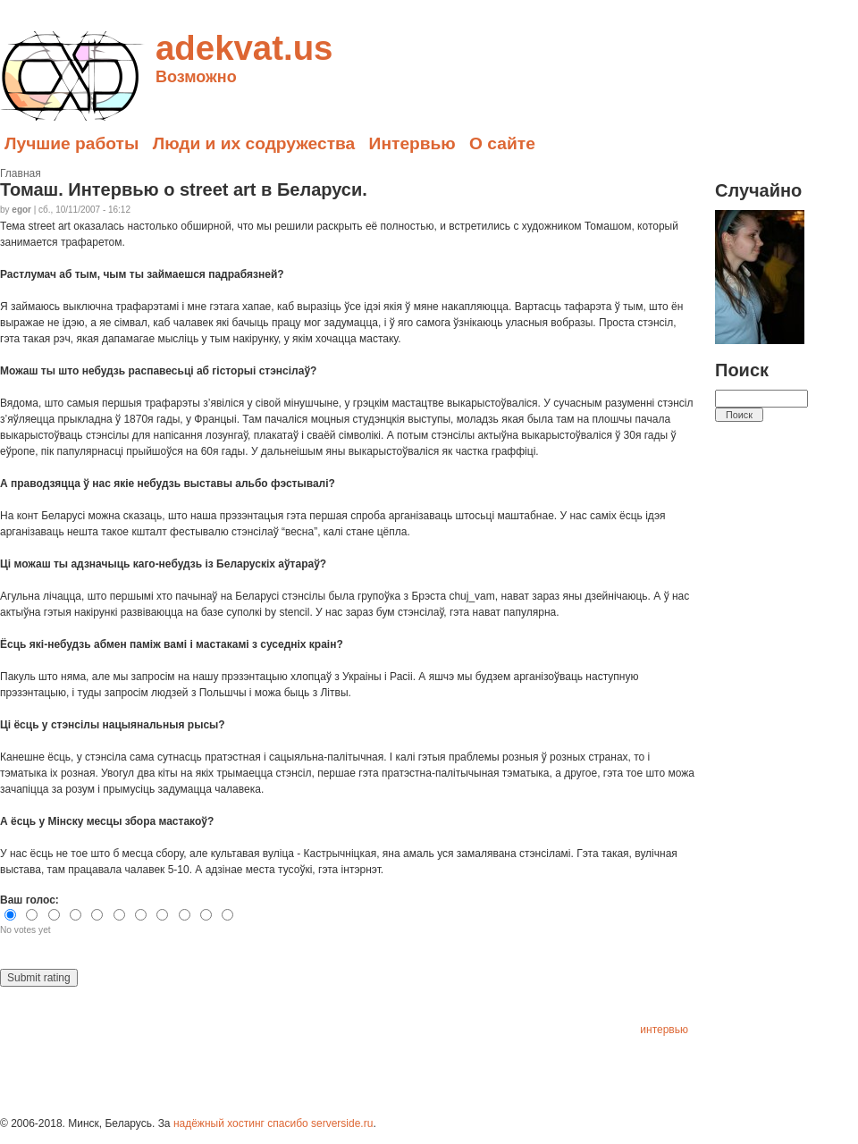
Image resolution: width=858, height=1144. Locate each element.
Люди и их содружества (254, 143)
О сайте (502, 143)
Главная (20, 173)
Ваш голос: (29, 900)
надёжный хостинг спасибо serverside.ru (273, 1123)
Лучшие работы (71, 143)
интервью (664, 1029)
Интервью (412, 143)
